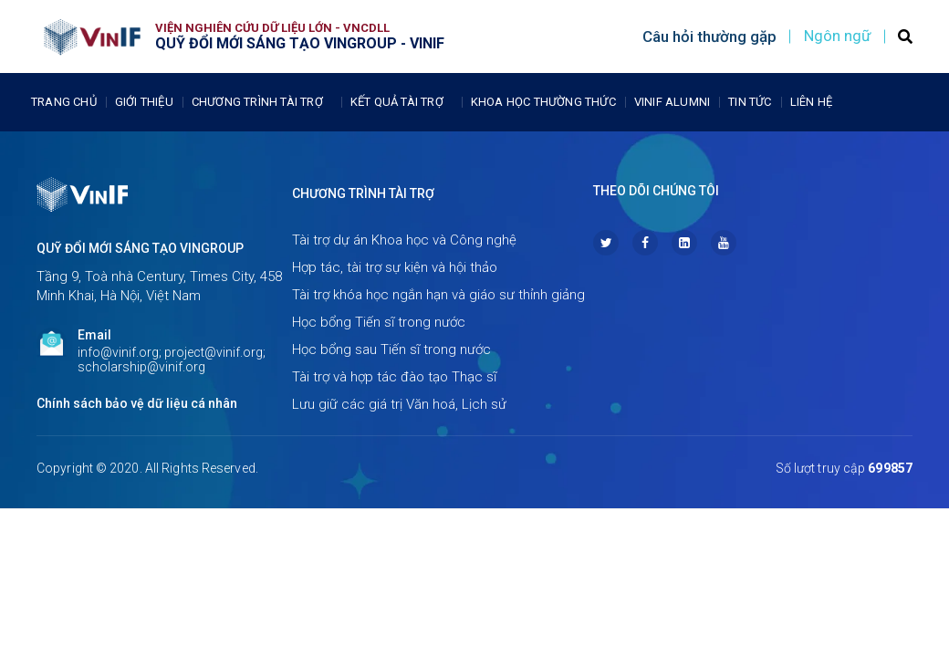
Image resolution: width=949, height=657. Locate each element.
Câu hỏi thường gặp (709, 36)
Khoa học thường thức (543, 102)
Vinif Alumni (672, 102)
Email (94, 335)
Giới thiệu (144, 102)
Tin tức (749, 102)
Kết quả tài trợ (401, 102)
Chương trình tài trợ (262, 102)
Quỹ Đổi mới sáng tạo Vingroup (140, 248)
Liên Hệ (811, 102)
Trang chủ (64, 102)
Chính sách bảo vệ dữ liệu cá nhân (136, 403)
